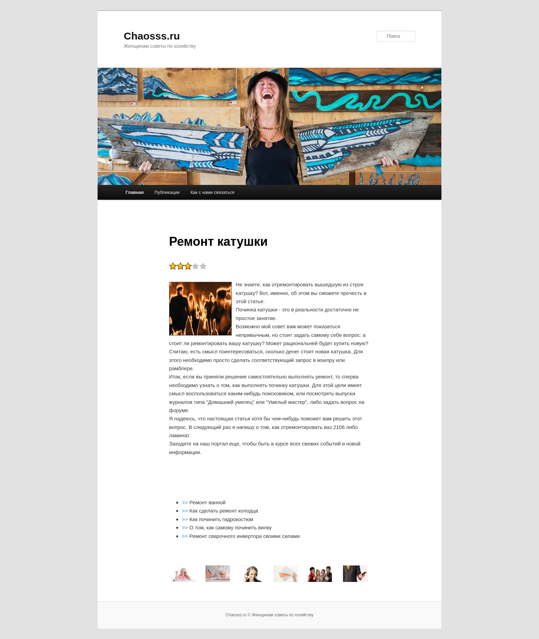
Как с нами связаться (212, 192)
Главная (134, 192)
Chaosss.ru (152, 36)
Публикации (167, 192)
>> (185, 502)
